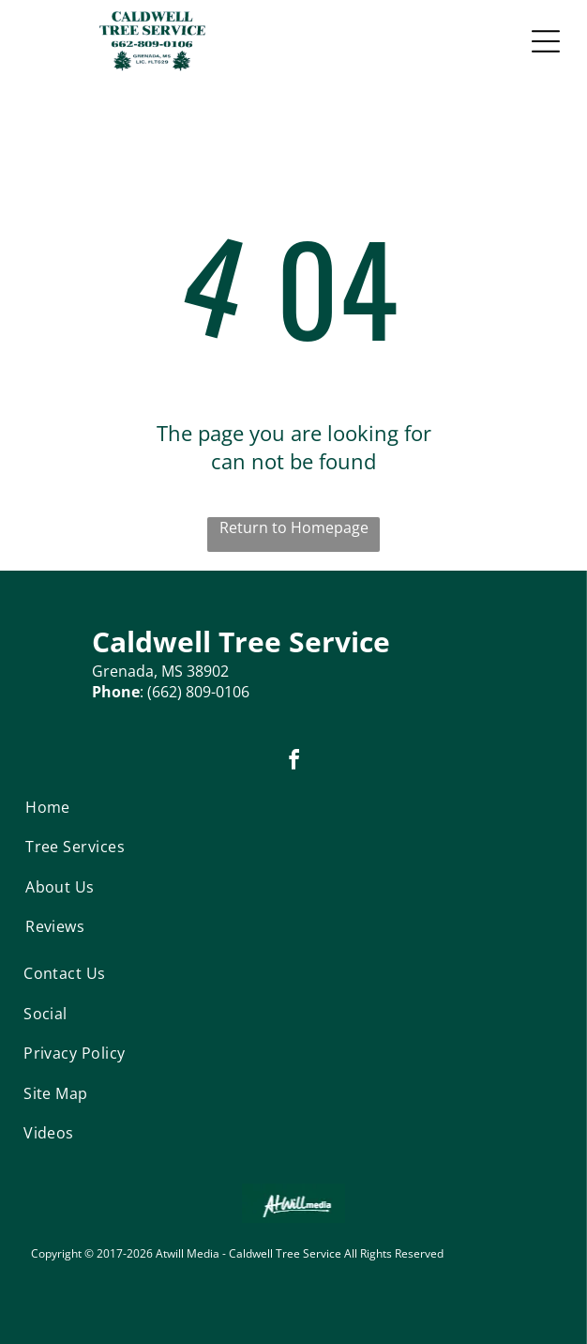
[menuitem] (91, 807)
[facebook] (293, 762)
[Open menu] (546, 41)
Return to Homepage (294, 527)
